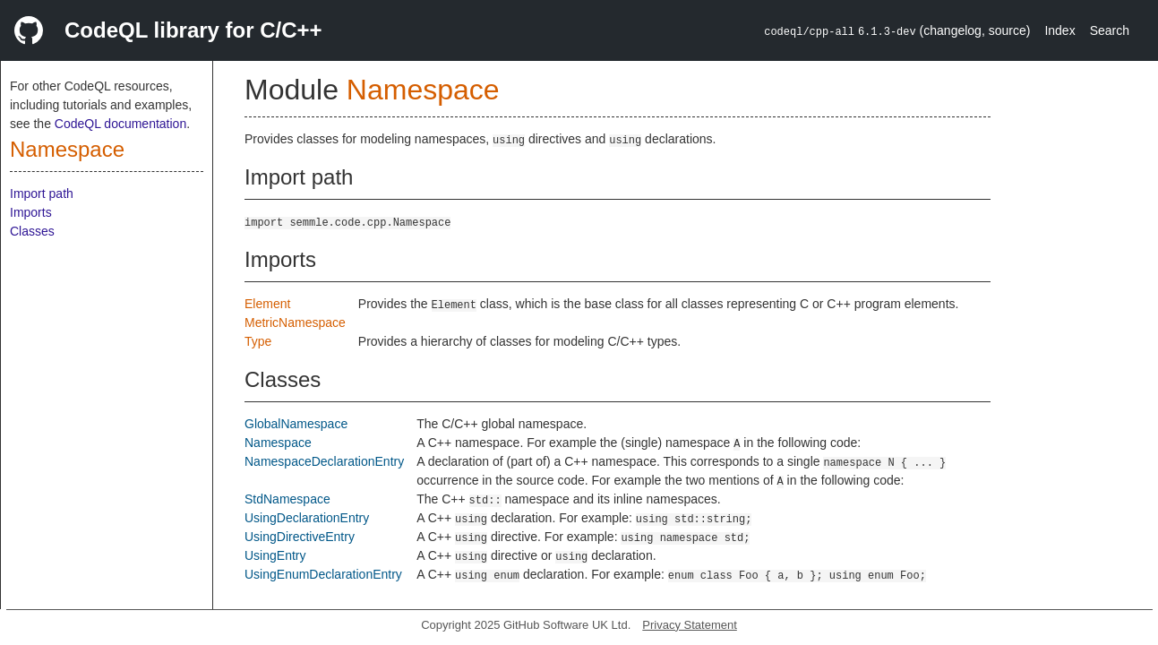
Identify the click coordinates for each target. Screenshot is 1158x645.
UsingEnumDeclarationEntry (323, 574)
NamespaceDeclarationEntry (324, 461)
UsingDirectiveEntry (299, 536)
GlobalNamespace (295, 424)
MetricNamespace (295, 322)
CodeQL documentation (120, 123)
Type (257, 341)
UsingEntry (274, 555)
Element (267, 304)
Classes (32, 231)
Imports (31, 212)
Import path (41, 193)
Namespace (67, 149)
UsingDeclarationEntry (306, 518)
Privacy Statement (689, 625)
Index (1059, 30)
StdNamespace (287, 499)
